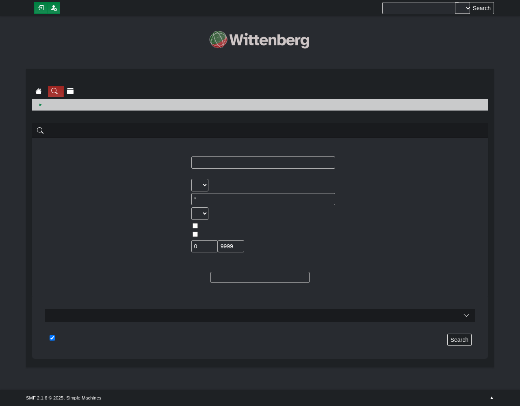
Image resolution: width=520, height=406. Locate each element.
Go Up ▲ (492, 397)
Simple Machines (83, 397)
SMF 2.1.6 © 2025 (44, 397)
